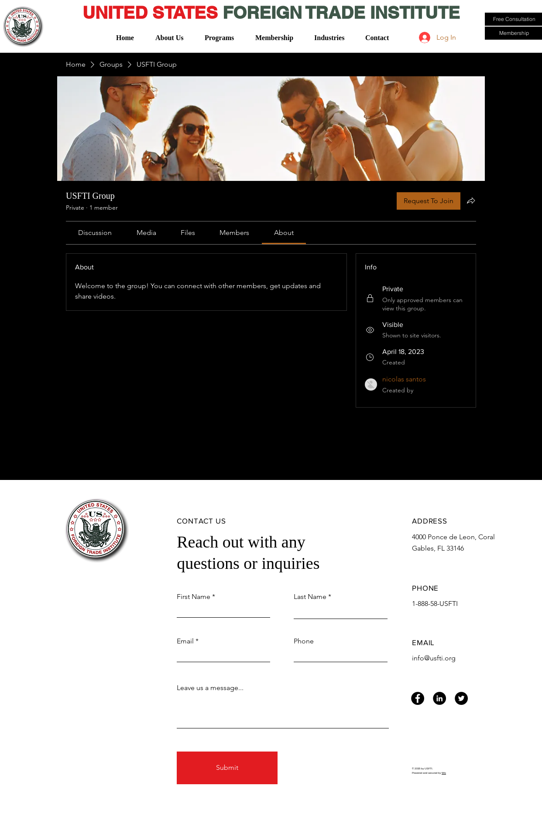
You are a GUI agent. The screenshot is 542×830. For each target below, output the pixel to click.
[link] (95, 232)
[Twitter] (461, 698)
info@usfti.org (434, 658)
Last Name (310, 596)
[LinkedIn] (439, 698)
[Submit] (227, 768)
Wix (444, 773)
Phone (304, 641)
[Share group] (471, 200)
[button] (172, 34)
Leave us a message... (210, 687)
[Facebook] (417, 698)
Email (185, 641)
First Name (193, 596)
